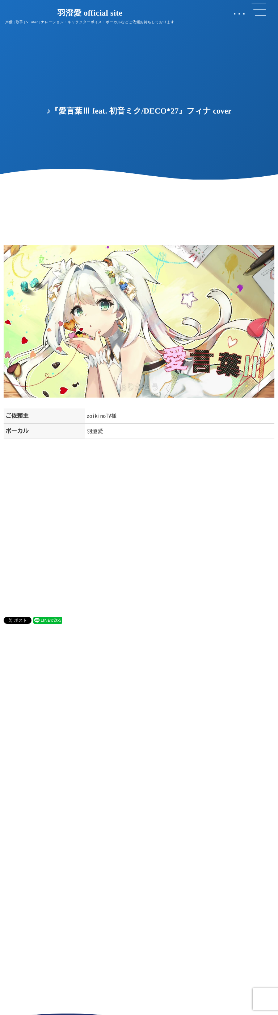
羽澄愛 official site (89, 13)
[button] (259, 10)
